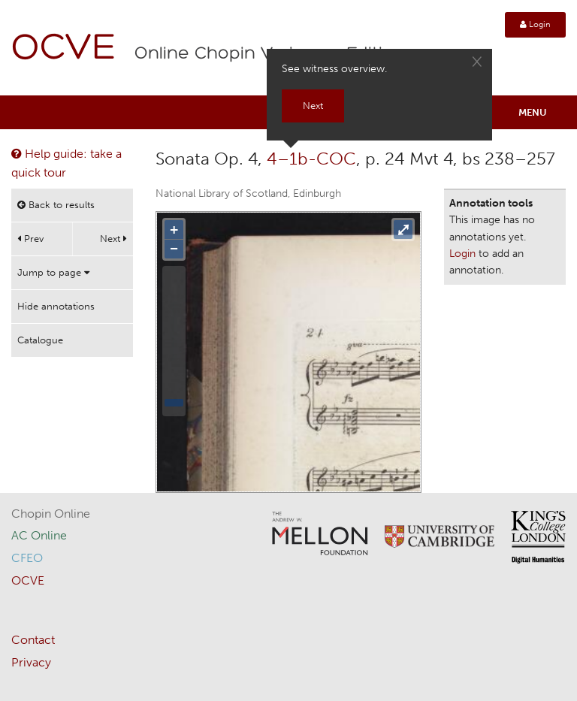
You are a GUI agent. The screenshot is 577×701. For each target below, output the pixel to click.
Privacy (31, 662)
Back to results (56, 204)
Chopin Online (50, 513)
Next (113, 238)
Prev (30, 238)
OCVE (63, 49)
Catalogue (40, 340)
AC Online (39, 535)
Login (535, 24)
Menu (532, 112)
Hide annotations (56, 306)
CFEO (27, 558)
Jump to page (53, 272)
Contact (33, 640)
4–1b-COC (311, 158)
